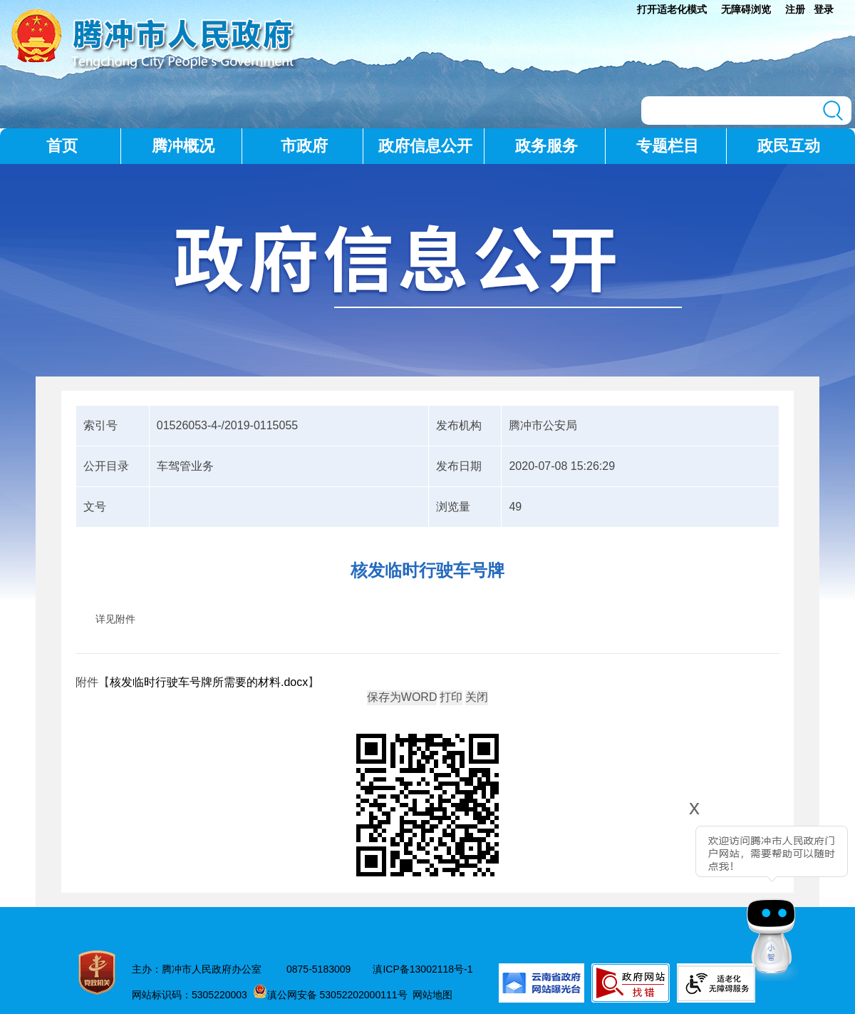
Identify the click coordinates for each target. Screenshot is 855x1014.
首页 (62, 146)
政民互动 (788, 146)
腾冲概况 (183, 146)
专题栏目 (667, 146)
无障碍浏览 (746, 9)
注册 (795, 9)
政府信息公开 (425, 146)
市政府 (304, 146)
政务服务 (546, 146)
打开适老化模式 (672, 9)
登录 (824, 9)
